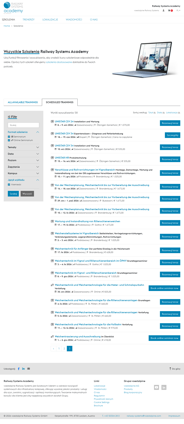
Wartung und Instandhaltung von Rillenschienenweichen (87, 221)
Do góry (174, 368)
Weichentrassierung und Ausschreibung (77, 336)
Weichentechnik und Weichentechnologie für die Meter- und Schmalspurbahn (99, 284)
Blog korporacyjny (133, 392)
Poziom (12, 160)
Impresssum (174, 415)
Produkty (128, 389)
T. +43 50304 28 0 (111, 415)
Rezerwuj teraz (170, 123)
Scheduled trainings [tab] (59, 102)
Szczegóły (172, 135)
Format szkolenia (18, 132)
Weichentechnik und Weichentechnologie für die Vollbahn (88, 324)
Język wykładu (16, 179)
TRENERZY (29, 19)
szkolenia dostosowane (59, 62)
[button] (19, 368)
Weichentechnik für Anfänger (71, 248)
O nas (94, 19)
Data (11, 153)
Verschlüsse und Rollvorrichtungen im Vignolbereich (85, 169)
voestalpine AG (131, 385)
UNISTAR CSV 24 (64, 121)
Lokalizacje (50, 19)
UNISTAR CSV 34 (64, 133)
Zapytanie (14, 166)
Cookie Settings (101, 402)
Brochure (98, 405)
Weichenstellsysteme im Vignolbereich (76, 233)
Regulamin (99, 395)
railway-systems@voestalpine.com (144, 415)
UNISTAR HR (61, 157)
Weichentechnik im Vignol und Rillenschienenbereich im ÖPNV (90, 260)
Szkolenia (8, 19)
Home (7, 25)
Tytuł (150, 112)
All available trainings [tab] (23, 102)
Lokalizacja (172, 112)
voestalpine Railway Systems (146, 10)
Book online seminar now (164, 288)
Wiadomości (74, 19)
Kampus (12, 173)
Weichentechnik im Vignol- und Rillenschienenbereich (85, 272)
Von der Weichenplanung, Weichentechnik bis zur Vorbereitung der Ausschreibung (101, 185)
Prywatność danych (103, 399)
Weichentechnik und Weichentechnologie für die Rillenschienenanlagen (96, 300)
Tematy (12, 147)
